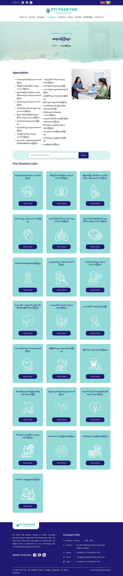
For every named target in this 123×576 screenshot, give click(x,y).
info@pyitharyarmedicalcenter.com (91, 557)
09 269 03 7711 (82, 552)
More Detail (27, 203)
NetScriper (106, 570)
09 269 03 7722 (94, 552)
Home (54, 46)
